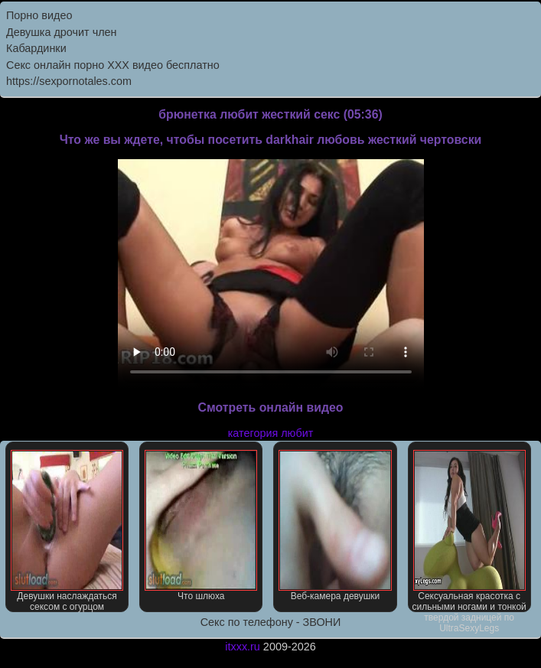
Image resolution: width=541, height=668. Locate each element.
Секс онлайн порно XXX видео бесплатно (113, 65)
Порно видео (39, 15)
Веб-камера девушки (335, 525)
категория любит (271, 433)
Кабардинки (36, 48)
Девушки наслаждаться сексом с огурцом (67, 531)
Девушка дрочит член (61, 32)
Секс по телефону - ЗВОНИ (270, 622)
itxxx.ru (242, 646)
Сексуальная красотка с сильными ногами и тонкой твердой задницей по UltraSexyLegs (469, 531)
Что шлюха (201, 525)
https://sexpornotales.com (69, 81)
